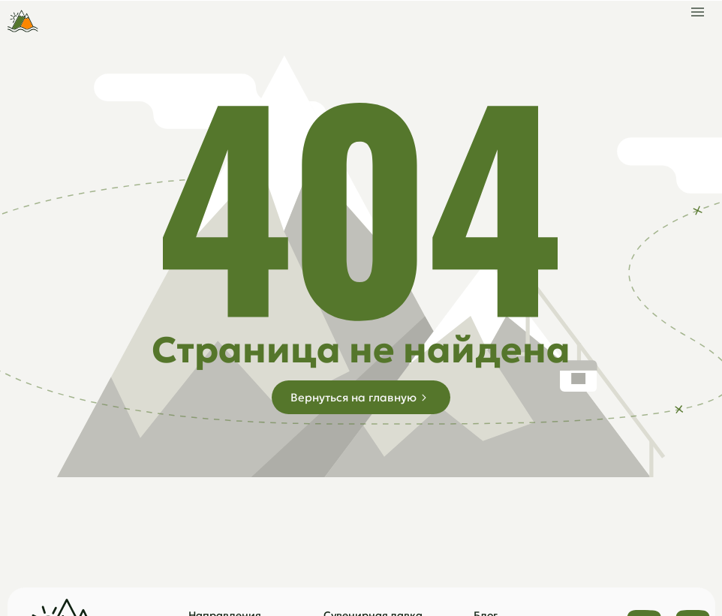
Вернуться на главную (353, 397)
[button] (697, 8)
